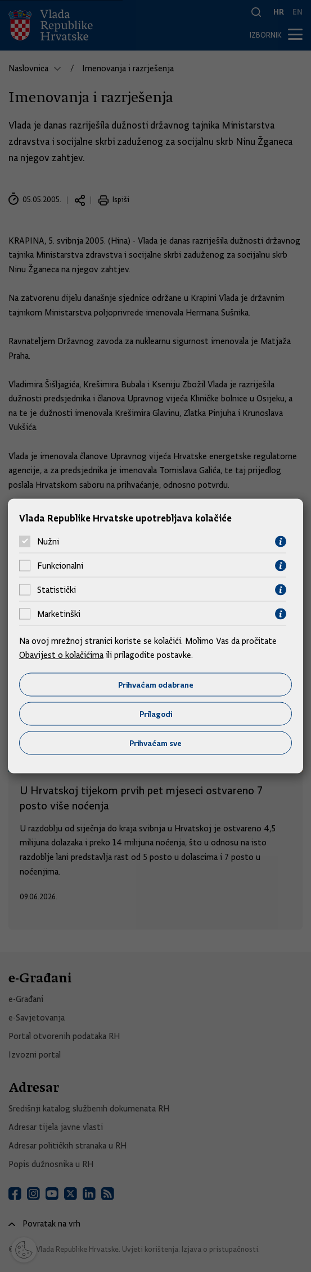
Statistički (56, 590)
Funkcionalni (60, 566)
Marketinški (58, 614)
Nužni (48, 542)
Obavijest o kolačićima (61, 655)
